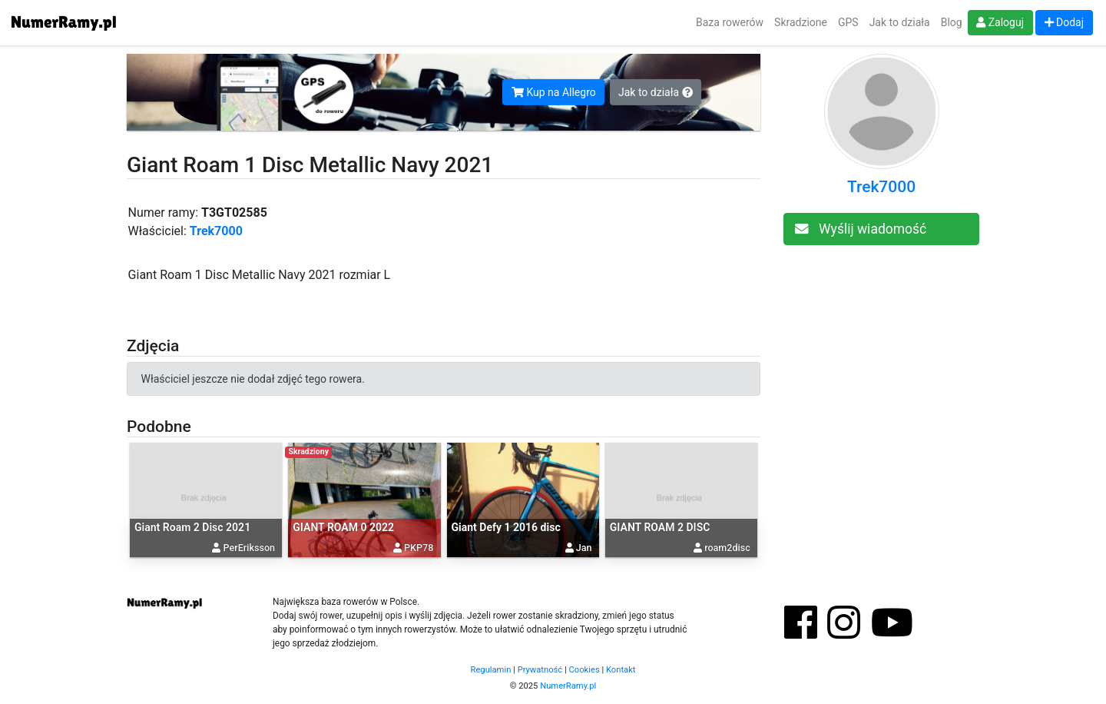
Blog (951, 22)
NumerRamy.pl (568, 686)
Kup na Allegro (554, 92)
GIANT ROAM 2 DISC (660, 527)
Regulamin (491, 670)
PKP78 (418, 547)
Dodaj (1064, 22)
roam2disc (727, 547)
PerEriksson (249, 547)
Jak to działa (899, 22)
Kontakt (621, 670)
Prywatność (540, 670)
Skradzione (800, 22)
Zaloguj (1000, 22)
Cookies (584, 670)
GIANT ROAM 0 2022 (343, 527)
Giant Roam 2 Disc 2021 (192, 527)
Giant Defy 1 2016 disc (506, 527)
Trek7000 (216, 231)
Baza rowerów (729, 22)
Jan (584, 547)
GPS (848, 22)
